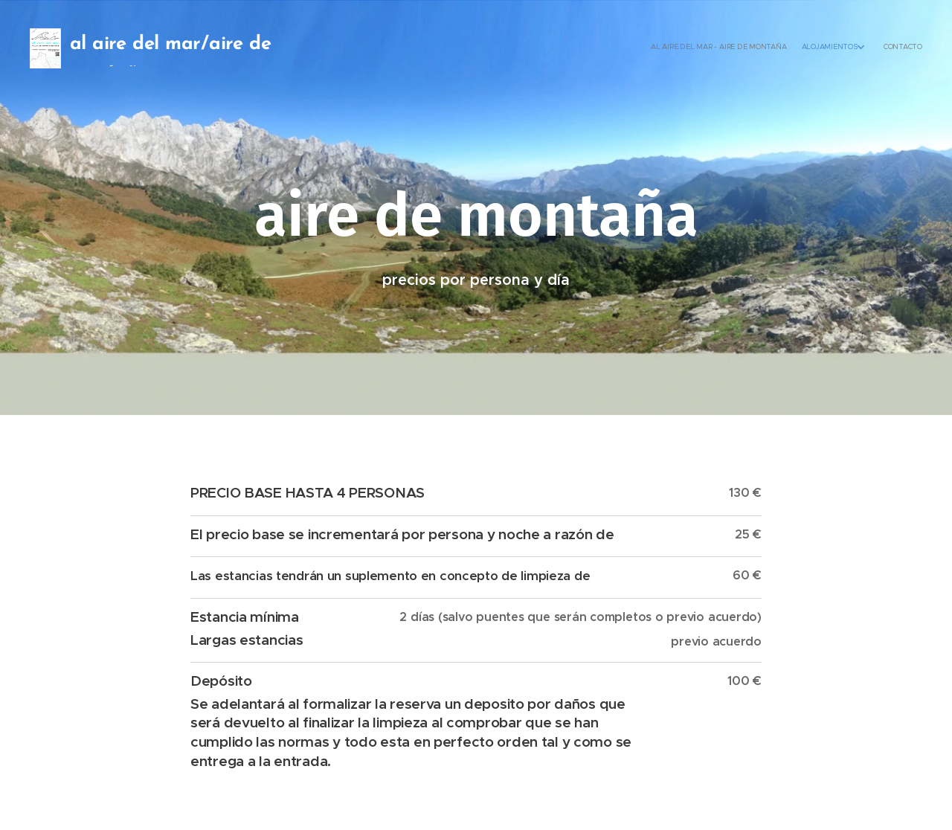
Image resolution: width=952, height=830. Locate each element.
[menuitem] (883, 48)
